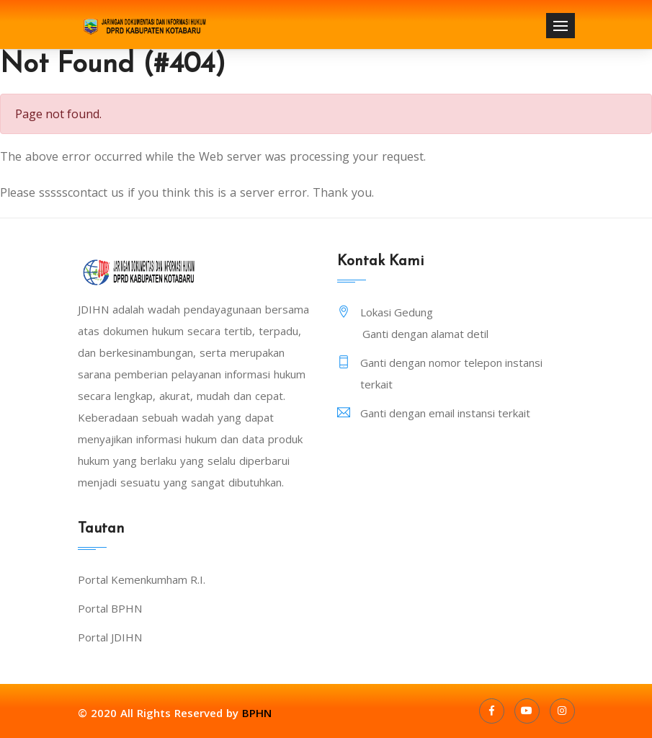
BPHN (257, 713)
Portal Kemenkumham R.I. (141, 579)
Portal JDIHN (110, 637)
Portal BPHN (110, 608)
